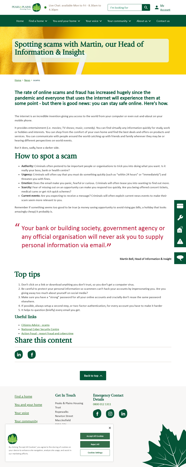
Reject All (95, 444)
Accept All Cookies (95, 436)
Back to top (93, 375)
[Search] (125, 7)
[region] (59, 443)
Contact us (163, 20)
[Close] (110, 428)
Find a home (23, 396)
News (27, 80)
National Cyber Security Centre (40, 329)
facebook (97, 413)
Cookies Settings (95, 452)
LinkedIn (123, 413)
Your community (26, 421)
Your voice (22, 413)
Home (20, 20)
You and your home (28, 404)
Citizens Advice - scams (35, 324)
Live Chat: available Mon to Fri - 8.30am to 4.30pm (72, 7)
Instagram (110, 413)
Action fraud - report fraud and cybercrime (47, 333)
